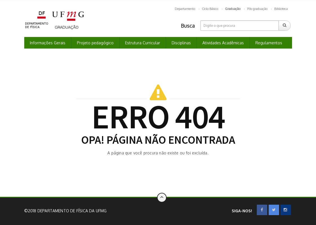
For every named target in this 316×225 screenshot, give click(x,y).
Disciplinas (181, 42)
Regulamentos (268, 42)
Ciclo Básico (210, 9)
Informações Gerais (47, 42)
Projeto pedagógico (95, 42)
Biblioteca (281, 9)
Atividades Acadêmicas (223, 42)
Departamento (185, 9)
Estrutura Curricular (142, 42)
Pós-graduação (257, 9)
